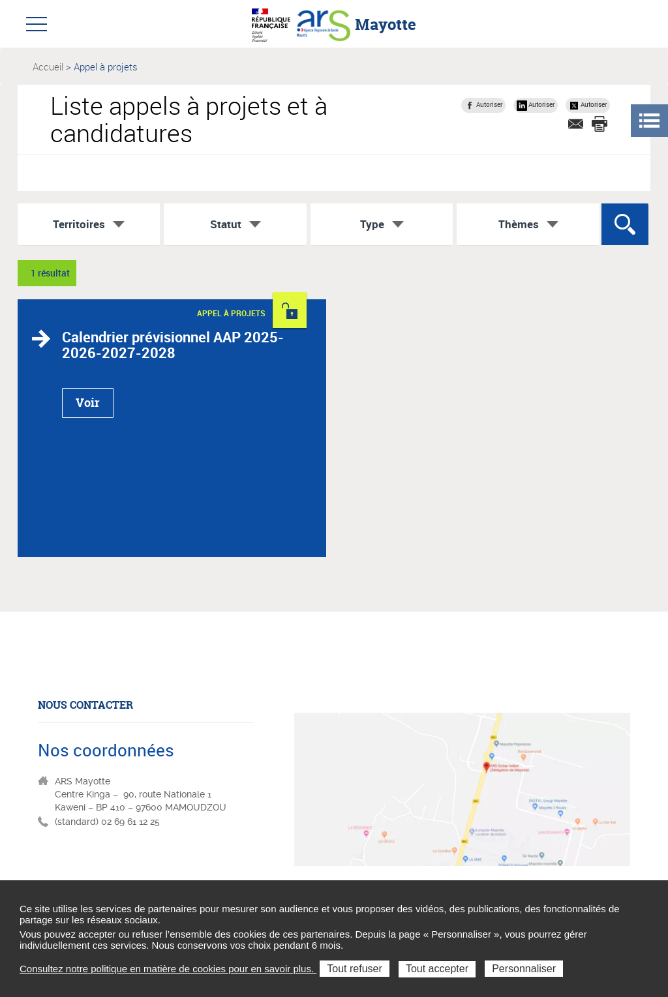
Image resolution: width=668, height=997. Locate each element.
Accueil (48, 66)
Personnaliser (524, 968)
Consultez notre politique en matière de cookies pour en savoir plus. (168, 968)
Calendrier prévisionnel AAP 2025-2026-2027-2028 (173, 344)
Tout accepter (437, 968)
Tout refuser (354, 968)
